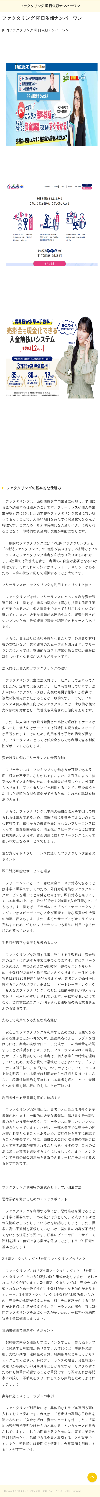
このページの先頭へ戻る (92, 1477)
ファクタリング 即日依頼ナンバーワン (50, 6)
